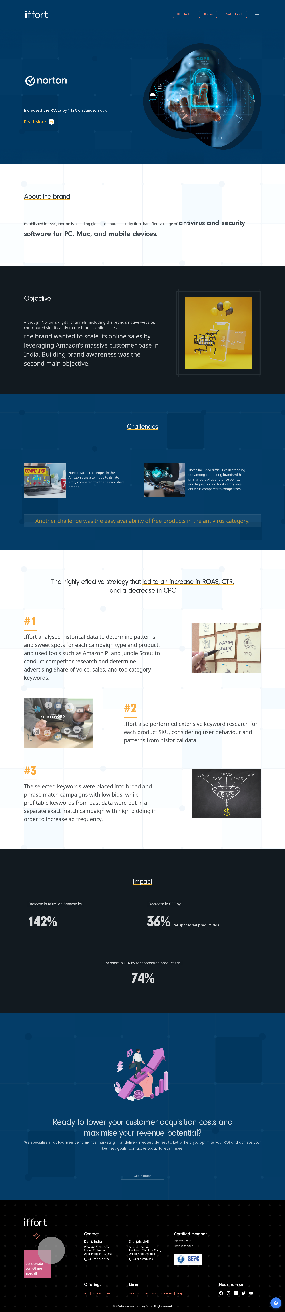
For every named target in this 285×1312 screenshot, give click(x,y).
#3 (30, 786)
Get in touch (234, 14)
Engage (97, 1294)
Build (86, 1294)
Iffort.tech (183, 14)
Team (145, 1294)
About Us (134, 1294)
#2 (130, 724)
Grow (107, 1294)
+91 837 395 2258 (97, 1259)
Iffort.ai (208, 14)
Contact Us (167, 1294)
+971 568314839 (141, 1259)
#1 (30, 637)
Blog (179, 1294)
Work (155, 1294)
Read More (39, 122)
